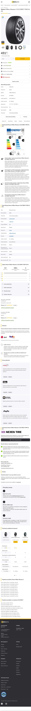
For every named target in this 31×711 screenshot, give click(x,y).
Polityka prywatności (5, 680)
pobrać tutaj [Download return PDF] (22, 497)
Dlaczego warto (19, 646)
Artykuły (2, 644)
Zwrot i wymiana (4, 648)
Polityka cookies (4, 682)
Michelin (17, 663)
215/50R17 (11, 236)
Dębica (17, 667)
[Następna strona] (20, 575)
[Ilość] (8, 58)
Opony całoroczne (4, 665)
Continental (18, 661)
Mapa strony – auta (4, 689)
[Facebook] (2, 704)
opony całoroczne (7, 5)
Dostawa (2, 646)
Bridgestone (18, 674)
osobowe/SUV (12, 218)
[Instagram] (6, 704)
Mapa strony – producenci (6, 686)
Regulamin (3, 655)
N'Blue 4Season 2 (12, 233)
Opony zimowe (3, 661)
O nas (17, 644)
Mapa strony (3, 684)
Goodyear (18, 672)
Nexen (10, 230)
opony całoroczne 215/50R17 (23, 5)
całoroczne (11, 221)
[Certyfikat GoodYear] (3, 694)
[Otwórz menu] (1, 2)
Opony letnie (3, 663)
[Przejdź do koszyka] (29, 2)
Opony (2, 5)
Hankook (18, 665)
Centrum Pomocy (4, 653)
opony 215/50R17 (14, 5)
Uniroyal (17, 670)
